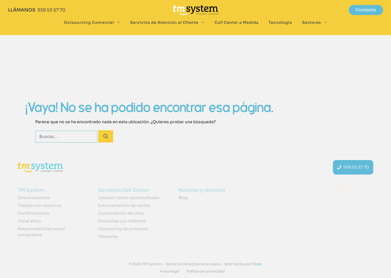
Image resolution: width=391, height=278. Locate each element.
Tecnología (280, 22)
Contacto (365, 10)
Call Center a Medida (237, 22)
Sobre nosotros (34, 197)
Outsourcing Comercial (94, 22)
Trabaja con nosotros (39, 205)
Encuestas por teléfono (122, 221)
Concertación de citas (121, 213)
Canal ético (29, 221)
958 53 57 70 (51, 10)
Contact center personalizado (128, 197)
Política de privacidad (205, 271)
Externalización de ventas (124, 205)
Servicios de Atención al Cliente (170, 22)
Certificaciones (34, 213)
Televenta (108, 236)
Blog (183, 197)
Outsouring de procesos (123, 228)
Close (256, 264)
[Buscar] (105, 136)
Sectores (317, 22)
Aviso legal (169, 271)
